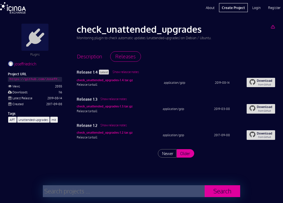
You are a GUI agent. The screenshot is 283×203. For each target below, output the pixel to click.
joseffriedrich (22, 63)
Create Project (233, 7)
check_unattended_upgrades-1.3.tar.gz (104, 106)
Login (256, 7)
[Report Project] (272, 27)
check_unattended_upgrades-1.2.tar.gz (104, 132)
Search (222, 191)
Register (274, 7)
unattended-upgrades (33, 120)
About (210, 7)
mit (54, 120)
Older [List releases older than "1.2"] (185, 153)
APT (12, 120)
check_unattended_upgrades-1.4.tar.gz (105, 80)
